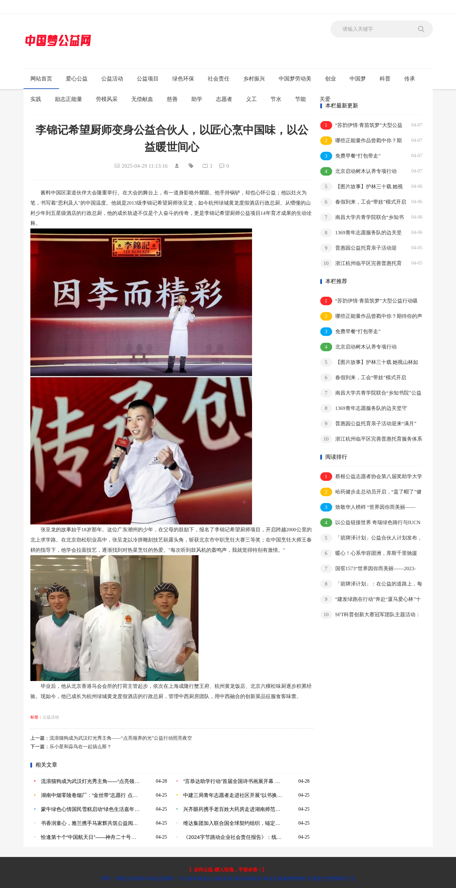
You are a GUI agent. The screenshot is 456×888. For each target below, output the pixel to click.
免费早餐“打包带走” (350, 156)
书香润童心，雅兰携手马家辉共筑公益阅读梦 (91, 823)
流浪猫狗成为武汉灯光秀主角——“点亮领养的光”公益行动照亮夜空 (120, 738)
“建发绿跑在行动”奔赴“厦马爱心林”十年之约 (370, 599)
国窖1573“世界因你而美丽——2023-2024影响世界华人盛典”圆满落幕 (368, 569)
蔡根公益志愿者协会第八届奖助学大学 (371, 476)
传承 (409, 79)
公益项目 (148, 79)
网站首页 (41, 79)
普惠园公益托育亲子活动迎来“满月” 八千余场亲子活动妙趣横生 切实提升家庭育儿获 (361, 248)
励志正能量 (68, 99)
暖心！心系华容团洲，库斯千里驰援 (368, 553)
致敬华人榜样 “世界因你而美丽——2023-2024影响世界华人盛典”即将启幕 (367, 507)
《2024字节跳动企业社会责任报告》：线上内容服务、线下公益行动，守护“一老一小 (233, 837)
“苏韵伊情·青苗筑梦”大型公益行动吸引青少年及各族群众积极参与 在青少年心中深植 (361, 125)
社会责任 (219, 79)
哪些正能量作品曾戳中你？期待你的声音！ (361, 141)
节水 (275, 99)
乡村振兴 (254, 79)
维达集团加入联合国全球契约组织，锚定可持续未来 (233, 823)
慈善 (172, 99)
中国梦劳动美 (295, 79)
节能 (300, 99)
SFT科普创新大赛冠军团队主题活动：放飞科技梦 (370, 615)
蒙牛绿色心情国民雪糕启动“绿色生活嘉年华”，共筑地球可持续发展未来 (91, 809)
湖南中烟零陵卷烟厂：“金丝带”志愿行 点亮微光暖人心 (91, 795)
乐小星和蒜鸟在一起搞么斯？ (80, 746)
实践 (35, 99)
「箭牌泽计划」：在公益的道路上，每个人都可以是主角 (371, 584)
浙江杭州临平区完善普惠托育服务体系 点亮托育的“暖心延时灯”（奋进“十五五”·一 (361, 263)
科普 (385, 79)
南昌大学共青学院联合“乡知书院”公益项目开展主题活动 (362, 217)
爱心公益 (77, 79)
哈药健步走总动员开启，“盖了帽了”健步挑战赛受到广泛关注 (371, 492)
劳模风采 (107, 99)
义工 (251, 99)
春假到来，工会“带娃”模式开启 (363, 202)
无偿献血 (142, 99)
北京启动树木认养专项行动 (358, 171)
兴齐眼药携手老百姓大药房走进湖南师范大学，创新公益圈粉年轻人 (233, 809)
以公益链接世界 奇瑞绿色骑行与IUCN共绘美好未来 (370, 523)
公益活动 (112, 79)
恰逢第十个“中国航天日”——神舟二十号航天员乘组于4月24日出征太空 (91, 837)
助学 (196, 99)
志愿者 (224, 99)
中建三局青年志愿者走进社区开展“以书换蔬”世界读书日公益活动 (233, 795)
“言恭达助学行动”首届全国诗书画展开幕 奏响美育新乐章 (233, 781)
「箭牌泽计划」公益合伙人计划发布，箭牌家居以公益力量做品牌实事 (371, 538)
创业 (330, 79)
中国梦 (358, 79)
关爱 (325, 99)
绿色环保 (183, 79)
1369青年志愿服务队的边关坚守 (361, 233)
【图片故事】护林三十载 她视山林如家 (361, 187)
